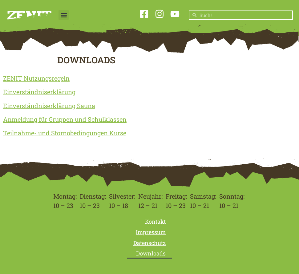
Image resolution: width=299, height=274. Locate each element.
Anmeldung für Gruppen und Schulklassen (65, 119)
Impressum (151, 232)
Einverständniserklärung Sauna (49, 106)
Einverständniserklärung (39, 92)
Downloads (151, 253)
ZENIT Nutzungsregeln (36, 78)
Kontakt (155, 221)
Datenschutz (149, 243)
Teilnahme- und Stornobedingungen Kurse (64, 133)
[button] (64, 15)
